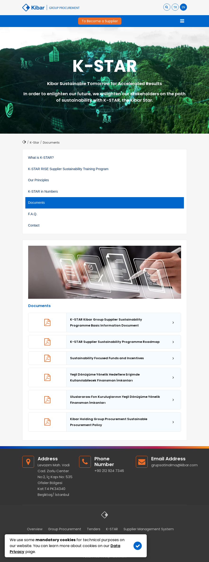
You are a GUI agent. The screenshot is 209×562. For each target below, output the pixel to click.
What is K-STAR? (41, 157)
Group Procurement (64, 529)
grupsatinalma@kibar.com (174, 464)
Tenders (93, 529)
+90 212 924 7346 (109, 470)
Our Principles (38, 180)
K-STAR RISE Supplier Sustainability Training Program (68, 169)
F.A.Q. (32, 214)
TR (175, 7)
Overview (34, 529)
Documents (36, 202)
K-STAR (112, 529)
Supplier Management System (149, 529)
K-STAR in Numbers (43, 191)
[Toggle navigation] (182, 21)
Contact (34, 225)
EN (183, 7)
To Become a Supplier (100, 21)
